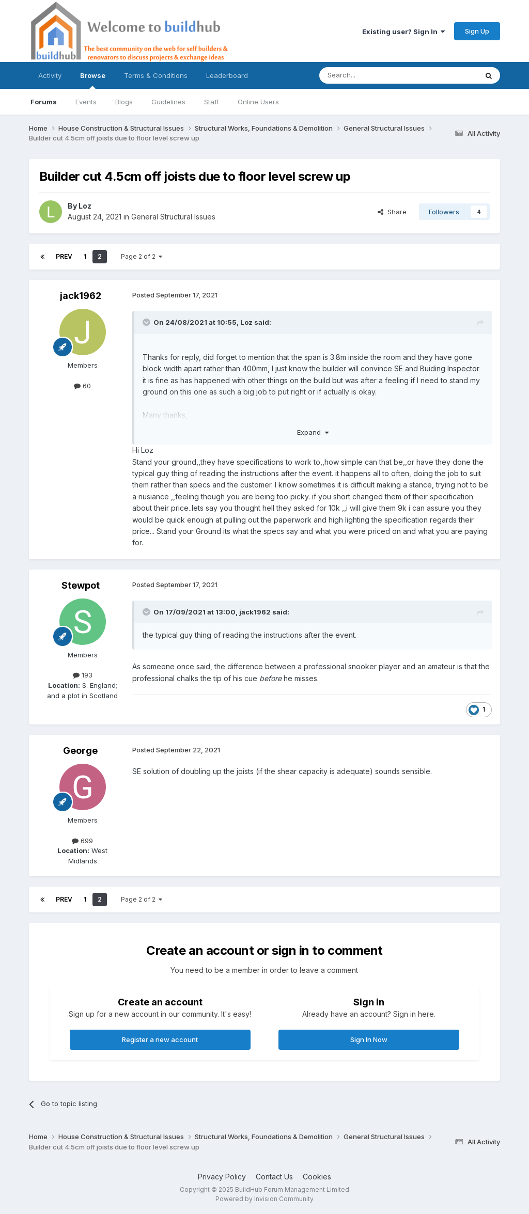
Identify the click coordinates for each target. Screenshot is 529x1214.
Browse (92, 80)
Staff (211, 102)
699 (82, 841)
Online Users (258, 102)
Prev (64, 256)
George (80, 750)
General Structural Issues (173, 216)
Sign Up (477, 31)
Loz (85, 205)
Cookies (317, 1176)
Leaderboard (227, 75)
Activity (49, 75)
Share (392, 212)
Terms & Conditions (156, 75)
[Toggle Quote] (147, 322)
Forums (43, 102)
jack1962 (80, 295)
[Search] (372, 75)
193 (82, 675)
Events (86, 102)
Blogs (124, 102)
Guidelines (168, 102)
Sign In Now (368, 1039)
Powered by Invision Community (264, 1199)
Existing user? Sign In (403, 31)
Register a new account (160, 1039)
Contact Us (274, 1176)
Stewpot (80, 585)
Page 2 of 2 (141, 256)
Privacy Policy (222, 1176)
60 (82, 386)
